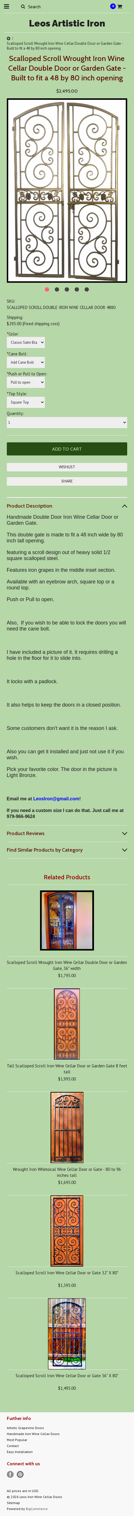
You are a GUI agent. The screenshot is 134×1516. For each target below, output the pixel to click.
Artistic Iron (67, 23)
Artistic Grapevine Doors (25, 1428)
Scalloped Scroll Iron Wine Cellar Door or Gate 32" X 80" (67, 1272)
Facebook (10, 1474)
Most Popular (17, 1440)
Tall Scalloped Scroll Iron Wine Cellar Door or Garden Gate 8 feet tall (67, 1069)
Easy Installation (20, 1452)
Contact (13, 1446)
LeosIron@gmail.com (56, 798)
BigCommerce (37, 1509)
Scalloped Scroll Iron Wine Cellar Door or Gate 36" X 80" (67, 1375)
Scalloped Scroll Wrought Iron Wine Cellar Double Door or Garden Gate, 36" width (67, 965)
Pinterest (20, 1474)
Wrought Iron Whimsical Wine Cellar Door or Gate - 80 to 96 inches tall (67, 1172)
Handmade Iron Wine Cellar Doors (33, 1434)
